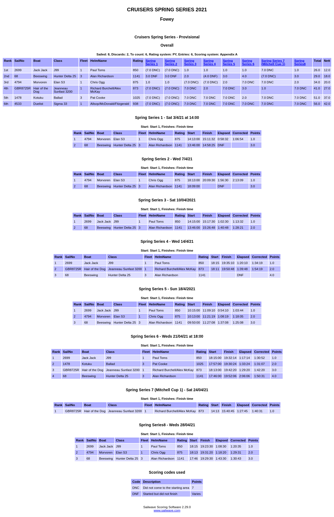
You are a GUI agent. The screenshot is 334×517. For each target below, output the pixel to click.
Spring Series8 (300, 62)
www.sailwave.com (167, 510)
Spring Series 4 (209, 62)
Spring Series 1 (151, 62)
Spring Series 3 (190, 62)
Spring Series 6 (248, 62)
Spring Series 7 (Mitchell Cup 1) (273, 62)
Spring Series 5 (229, 62)
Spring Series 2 (171, 62)
